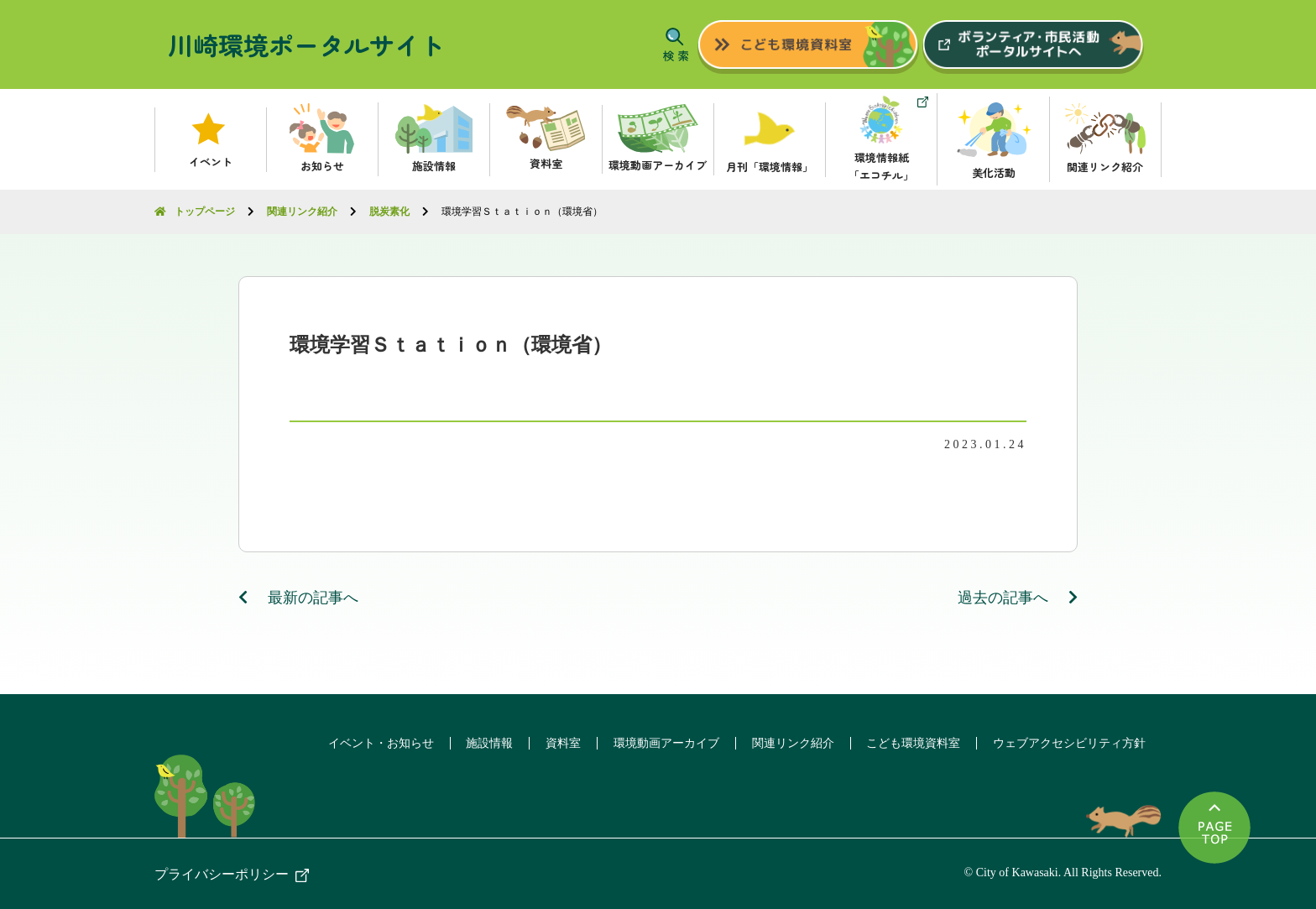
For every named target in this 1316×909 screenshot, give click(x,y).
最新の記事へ (298, 596)
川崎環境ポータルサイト (306, 44)
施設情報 (479, 742)
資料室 (554, 742)
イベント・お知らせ (368, 742)
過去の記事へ (1018, 596)
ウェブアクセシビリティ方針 (1068, 742)
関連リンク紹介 (788, 742)
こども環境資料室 (911, 742)
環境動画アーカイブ (660, 742)
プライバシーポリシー (221, 873)
